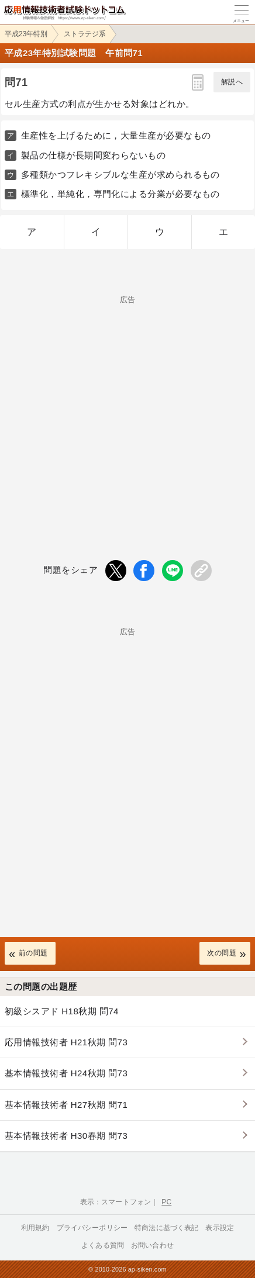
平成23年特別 (26, 34)
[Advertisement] (127, 408)
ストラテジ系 (85, 34)
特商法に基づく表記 (166, 1228)
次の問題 (221, 953)
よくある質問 (102, 1245)
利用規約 (35, 1228)
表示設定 (219, 1228)
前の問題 (33, 953)
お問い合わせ (152, 1245)
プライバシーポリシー (92, 1228)
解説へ (232, 82)
